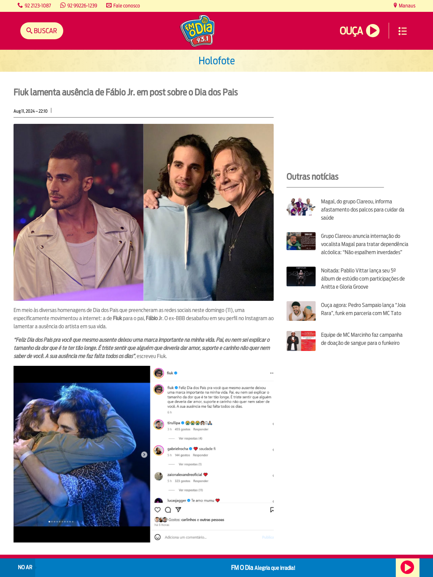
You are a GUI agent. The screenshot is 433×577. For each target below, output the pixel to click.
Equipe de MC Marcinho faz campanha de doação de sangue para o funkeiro (362, 339)
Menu (402, 31)
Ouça (351, 31)
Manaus (406, 5)
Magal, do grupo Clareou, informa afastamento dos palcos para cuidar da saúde (362, 209)
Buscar (44, 31)
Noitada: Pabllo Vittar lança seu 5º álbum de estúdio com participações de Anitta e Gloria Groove (363, 278)
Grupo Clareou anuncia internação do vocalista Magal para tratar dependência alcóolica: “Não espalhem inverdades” (364, 244)
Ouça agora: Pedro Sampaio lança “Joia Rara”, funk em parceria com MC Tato (363, 309)
